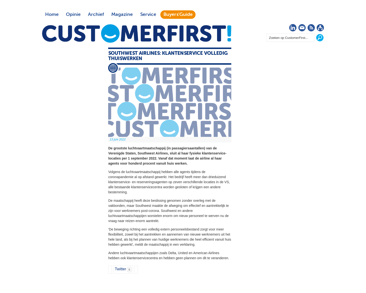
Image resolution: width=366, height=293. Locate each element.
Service (148, 14)
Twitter (120, 269)
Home (52, 14)
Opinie (73, 14)
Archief (96, 14)
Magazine (122, 14)
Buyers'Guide (178, 14)
